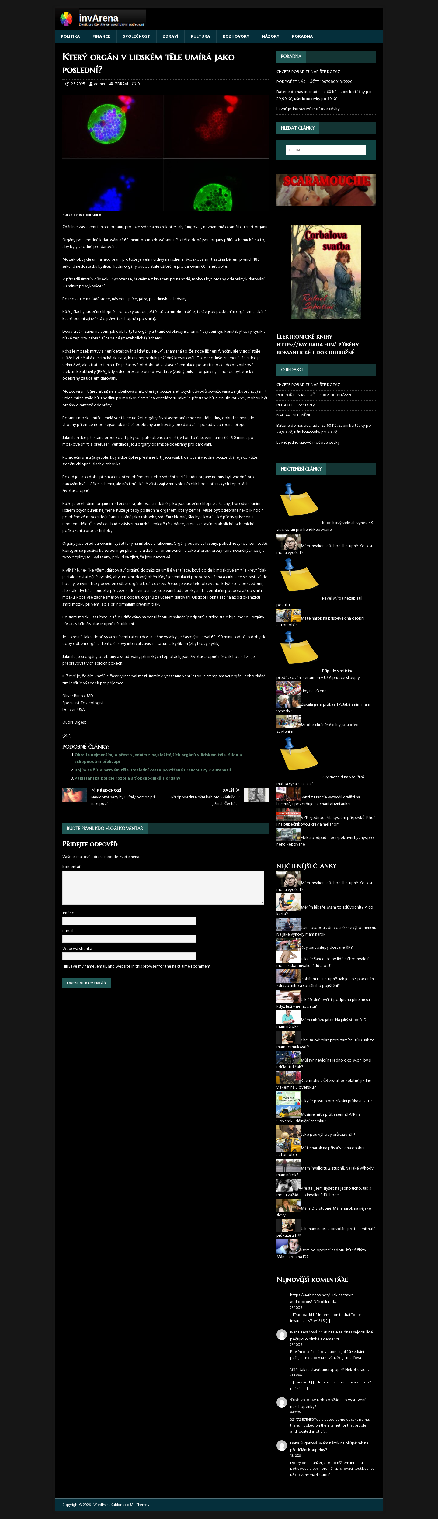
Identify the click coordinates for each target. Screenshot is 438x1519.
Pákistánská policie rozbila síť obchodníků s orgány (127, 778)
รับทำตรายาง (302, 1400)
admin (99, 84)
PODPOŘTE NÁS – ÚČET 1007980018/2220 (314, 81)
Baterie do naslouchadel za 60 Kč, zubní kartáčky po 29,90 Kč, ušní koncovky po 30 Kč (323, 95)
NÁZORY (271, 36)
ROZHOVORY (236, 36)
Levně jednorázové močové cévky (308, 109)
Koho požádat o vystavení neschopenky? (327, 1403)
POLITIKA (70, 36)
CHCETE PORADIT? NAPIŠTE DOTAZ (308, 72)
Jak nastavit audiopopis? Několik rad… (321, 1298)
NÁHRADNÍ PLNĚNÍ (293, 415)
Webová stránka (77, 948)
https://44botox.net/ (310, 1295)
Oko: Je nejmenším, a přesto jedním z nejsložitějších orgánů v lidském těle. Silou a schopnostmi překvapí (158, 758)
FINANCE (101, 36)
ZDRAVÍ (170, 36)
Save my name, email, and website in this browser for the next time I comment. (139, 966)
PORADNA (302, 36)
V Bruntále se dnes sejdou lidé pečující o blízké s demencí (331, 1336)
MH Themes (139, 1505)
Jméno (68, 913)
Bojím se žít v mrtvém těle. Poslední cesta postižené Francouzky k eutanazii (153, 770)
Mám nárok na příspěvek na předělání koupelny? (329, 1447)
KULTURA (200, 36)
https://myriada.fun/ (306, 344)
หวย (294, 1369)
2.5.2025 (78, 84)
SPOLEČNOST (136, 36)
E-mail (67, 931)
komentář (71, 867)
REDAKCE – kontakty (295, 405)
